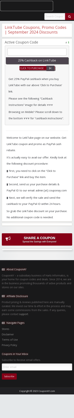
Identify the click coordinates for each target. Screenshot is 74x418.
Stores (5, 329)
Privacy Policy (9, 345)
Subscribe (9, 376)
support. (24, 314)
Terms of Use (10, 339)
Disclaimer (8, 334)
